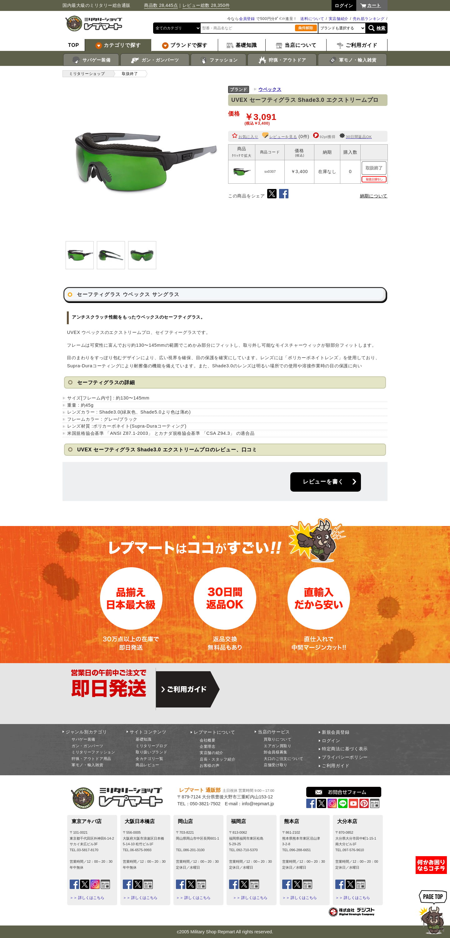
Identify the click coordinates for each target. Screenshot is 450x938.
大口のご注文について (283, 759)
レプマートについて (214, 732)
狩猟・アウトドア (282, 60)
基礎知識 (144, 739)
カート (374, 5)
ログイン (331, 740)
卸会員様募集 (276, 752)
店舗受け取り (276, 765)
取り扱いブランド (152, 752)
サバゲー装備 (91, 60)
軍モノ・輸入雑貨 (352, 60)
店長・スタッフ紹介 (217, 759)
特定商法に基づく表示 (345, 748)
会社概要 (208, 740)
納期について (374, 195)
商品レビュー (147, 765)
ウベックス (270, 89)
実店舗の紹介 (211, 753)
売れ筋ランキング (369, 19)
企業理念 (208, 746)
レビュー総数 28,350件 (206, 5)
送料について (312, 19)
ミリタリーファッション (93, 752)
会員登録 (247, 19)
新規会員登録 (335, 732)
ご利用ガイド (335, 765)
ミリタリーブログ (152, 746)
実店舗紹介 (339, 19)
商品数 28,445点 (161, 5)
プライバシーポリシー (345, 757)
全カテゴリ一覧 (149, 759)
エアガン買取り (278, 746)
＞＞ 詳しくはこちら (87, 898)
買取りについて (278, 739)
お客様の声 (210, 765)
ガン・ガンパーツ (155, 60)
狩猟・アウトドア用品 (91, 759)
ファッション (218, 60)
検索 (381, 28)
